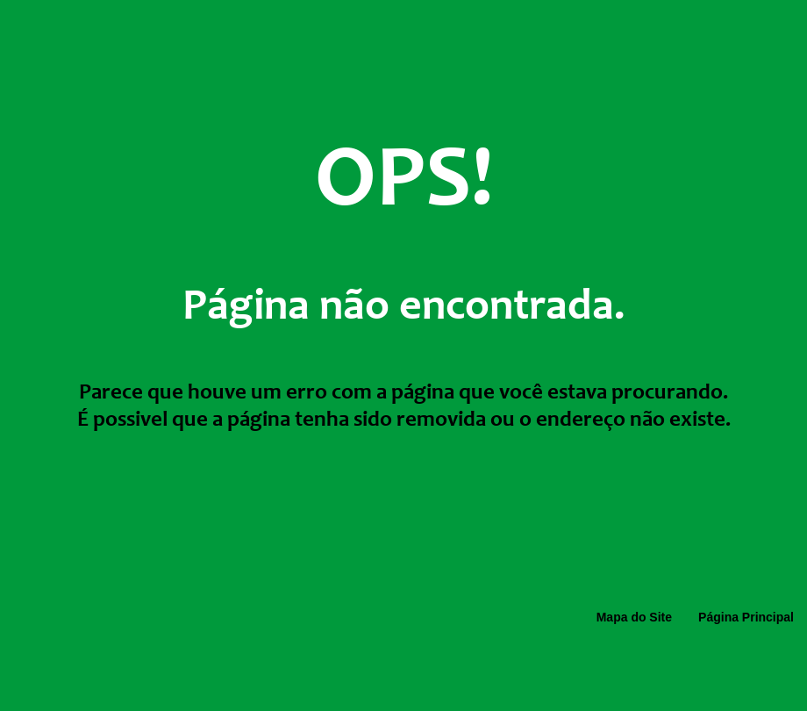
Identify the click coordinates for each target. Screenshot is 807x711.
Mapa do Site (634, 617)
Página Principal (746, 617)
